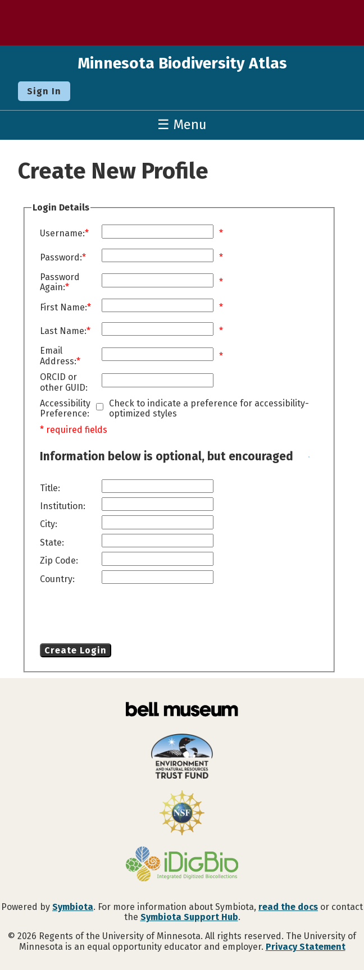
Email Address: (58, 356)
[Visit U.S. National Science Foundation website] (182, 814)
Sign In (44, 91)
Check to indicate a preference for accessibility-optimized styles (209, 409)
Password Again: (60, 282)
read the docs (288, 907)
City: (48, 524)
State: (52, 543)
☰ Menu (182, 124)
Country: (57, 579)
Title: (50, 488)
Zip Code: (59, 561)
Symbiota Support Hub (189, 917)
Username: (62, 233)
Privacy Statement (305, 946)
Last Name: (63, 331)
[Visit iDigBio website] (182, 865)
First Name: (63, 308)
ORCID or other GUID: (64, 382)
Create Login (75, 650)
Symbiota (72, 907)
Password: (61, 258)
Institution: (62, 506)
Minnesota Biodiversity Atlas (182, 63)
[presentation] (131, 616)
